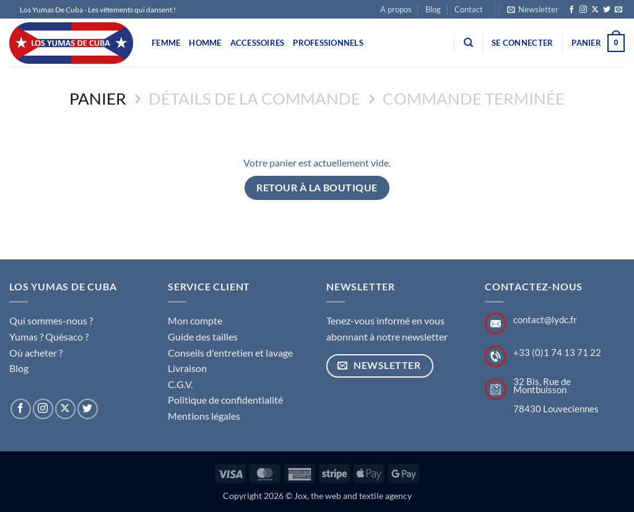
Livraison (187, 368)
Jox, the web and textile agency (353, 495)
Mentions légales (204, 416)
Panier (97, 98)
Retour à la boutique (316, 187)
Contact (468, 9)
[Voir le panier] (598, 43)
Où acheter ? (36, 352)
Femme (166, 43)
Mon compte (195, 320)
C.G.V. (180, 384)
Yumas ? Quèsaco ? (49, 336)
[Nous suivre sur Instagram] (583, 10)
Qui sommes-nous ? (51, 320)
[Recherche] (468, 42)
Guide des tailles (203, 336)
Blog (433, 9)
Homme (205, 43)
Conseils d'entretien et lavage (230, 352)
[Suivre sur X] (595, 10)
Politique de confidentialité (225, 400)
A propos (396, 9)
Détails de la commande (254, 98)
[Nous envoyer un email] (618, 10)
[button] (532, 9)
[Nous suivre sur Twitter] (606, 10)
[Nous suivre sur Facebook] (571, 10)
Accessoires (257, 43)
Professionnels (328, 43)
